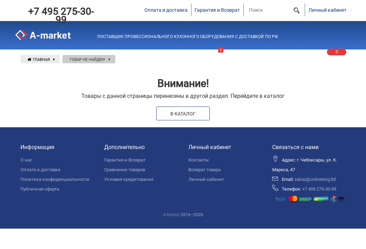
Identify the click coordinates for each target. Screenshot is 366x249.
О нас (26, 160)
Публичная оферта (39, 189)
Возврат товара (204, 169)
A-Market (171, 214)
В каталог (183, 114)
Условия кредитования (128, 179)
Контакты (198, 160)
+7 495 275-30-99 (61, 16)
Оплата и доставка (166, 10)
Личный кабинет (206, 179)
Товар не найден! (87, 59)
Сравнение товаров (124, 169)
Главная (38, 59)
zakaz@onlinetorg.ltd (315, 179)
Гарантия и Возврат (217, 10)
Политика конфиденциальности (54, 179)
